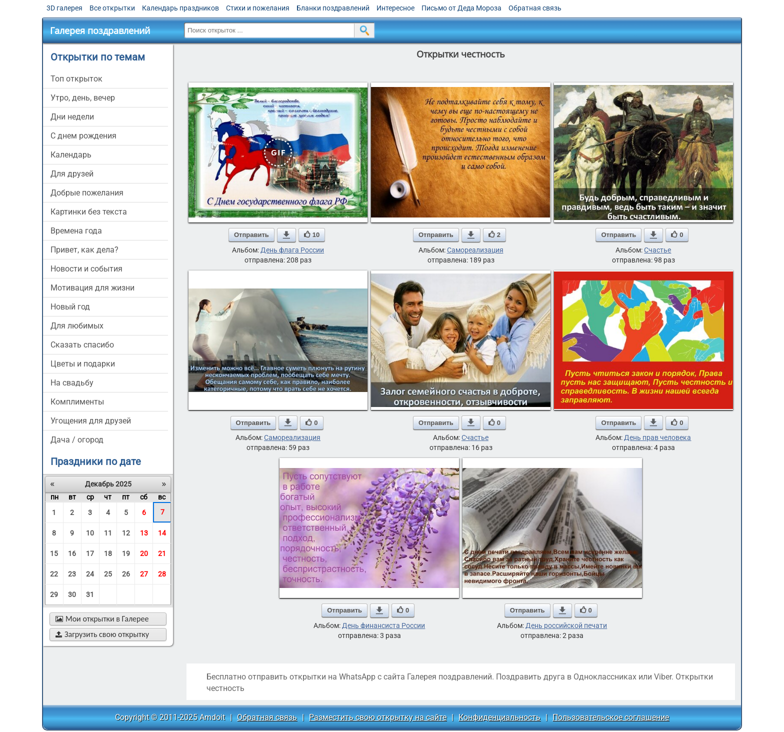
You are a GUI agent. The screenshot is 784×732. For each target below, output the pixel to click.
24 (90, 574)
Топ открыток (76, 79)
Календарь (71, 155)
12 (126, 533)
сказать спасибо (82, 345)
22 (54, 574)
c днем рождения (83, 135)
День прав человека (657, 438)
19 (126, 554)
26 (126, 574)
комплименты (77, 401)
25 (108, 574)
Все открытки (112, 8)
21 (162, 554)
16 (72, 554)
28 (162, 574)
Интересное (395, 8)
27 (144, 574)
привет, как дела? (84, 249)
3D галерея (64, 8)
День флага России (292, 250)
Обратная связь (535, 8)
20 (144, 554)
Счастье (657, 250)
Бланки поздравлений (333, 8)
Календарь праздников (180, 8)
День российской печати (566, 626)
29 (54, 594)
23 (72, 574)
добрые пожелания (87, 193)
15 (54, 554)
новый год (70, 307)
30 (72, 594)
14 (162, 533)
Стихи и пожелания (258, 8)
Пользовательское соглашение (610, 717)
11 (108, 533)
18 (108, 554)
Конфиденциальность (499, 717)
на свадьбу (72, 383)
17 (90, 554)
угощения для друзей (90, 421)
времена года (76, 231)
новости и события (86, 269)
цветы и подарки (82, 363)
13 (144, 533)
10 (90, 533)
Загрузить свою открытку (102, 634)
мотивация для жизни (92, 287)
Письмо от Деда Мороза (462, 8)
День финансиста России (383, 626)
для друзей (72, 173)
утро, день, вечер (82, 97)
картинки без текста (88, 211)
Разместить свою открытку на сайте (377, 717)
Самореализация (475, 250)
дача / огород (77, 439)
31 (90, 594)
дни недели (72, 117)
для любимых (77, 325)
